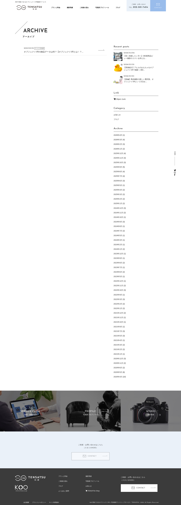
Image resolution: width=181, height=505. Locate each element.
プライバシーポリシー (39, 502)
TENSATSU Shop (93, 491)
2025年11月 (118, 158)
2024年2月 (118, 245)
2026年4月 (118, 135)
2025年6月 (118, 181)
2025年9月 (118, 167)
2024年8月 (118, 226)
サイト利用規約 (54, 502)
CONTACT (92, 459)
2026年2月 (118, 144)
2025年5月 (118, 185)
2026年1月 (118, 149)
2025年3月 (118, 194)
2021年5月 (118, 336)
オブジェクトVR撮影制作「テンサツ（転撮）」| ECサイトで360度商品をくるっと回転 (29, 7)
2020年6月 (118, 368)
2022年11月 (118, 286)
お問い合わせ (158, 5)
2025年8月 (118, 172)
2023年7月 (118, 267)
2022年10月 (118, 290)
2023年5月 (118, 276)
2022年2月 (118, 304)
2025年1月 (118, 203)
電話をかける (138, 5)
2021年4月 (118, 340)
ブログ (118, 7)
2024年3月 (118, 240)
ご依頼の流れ (84, 7)
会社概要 (26, 502)
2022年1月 (118, 308)
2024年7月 (118, 231)
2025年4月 (118, 190)
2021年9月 (118, 327)
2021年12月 (118, 313)
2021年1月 (118, 354)
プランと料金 (55, 7)
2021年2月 (118, 349)
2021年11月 (118, 317)
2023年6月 (118, 272)
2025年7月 (118, 176)
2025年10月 (118, 162)
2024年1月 (118, 249)
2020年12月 (118, 359)
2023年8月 (118, 263)
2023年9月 (118, 258)
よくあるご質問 (63, 491)
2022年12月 (118, 281)
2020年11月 (118, 363)
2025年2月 (118, 199)
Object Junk (120, 99)
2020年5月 (118, 372)
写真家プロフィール (102, 7)
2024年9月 (118, 222)
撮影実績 (70, 7)
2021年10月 (118, 322)
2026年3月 (118, 140)
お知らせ (117, 115)
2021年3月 (118, 345)
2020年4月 (118, 377)
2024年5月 (118, 235)
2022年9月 (118, 295)
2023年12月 (118, 254)
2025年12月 (118, 153)
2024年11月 (118, 213)
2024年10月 (118, 217)
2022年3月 (118, 299)
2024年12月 (118, 208)
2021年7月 (118, 331)
